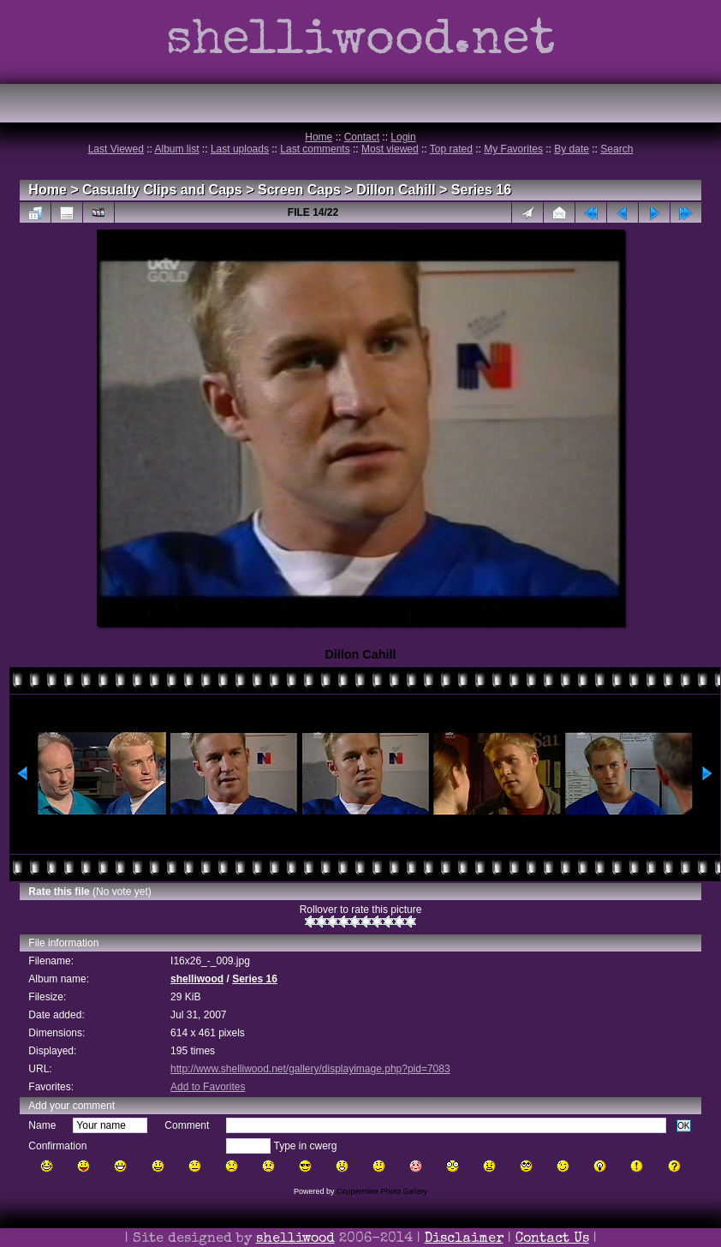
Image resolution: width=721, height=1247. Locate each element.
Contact (361, 137)
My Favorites (513, 149)
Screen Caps (299, 189)
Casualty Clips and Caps (162, 189)
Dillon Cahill (395, 189)
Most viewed (390, 149)
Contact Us (552, 1239)
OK (683, 1126)
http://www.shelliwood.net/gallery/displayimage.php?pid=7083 (310, 1069)
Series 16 (481, 189)
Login (402, 137)
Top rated (451, 149)
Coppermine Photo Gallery (382, 1191)
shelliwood (196, 979)
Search (616, 149)
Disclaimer (464, 1239)
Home (318, 137)
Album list (177, 149)
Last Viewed (116, 149)
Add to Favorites (207, 1087)
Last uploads (240, 149)
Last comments (314, 149)
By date (571, 149)
